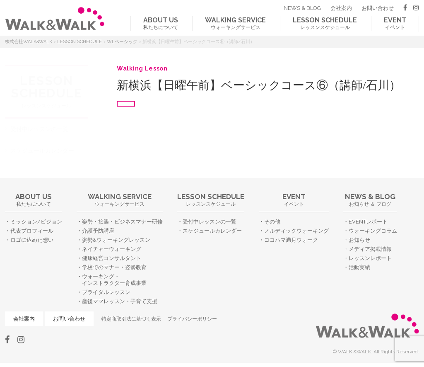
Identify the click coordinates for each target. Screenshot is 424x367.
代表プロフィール (31, 231)
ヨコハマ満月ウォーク (291, 240)
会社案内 (341, 8)
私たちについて (160, 23)
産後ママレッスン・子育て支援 (119, 301)
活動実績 (359, 267)
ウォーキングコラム (373, 231)
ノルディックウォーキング (296, 231)
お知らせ (359, 240)
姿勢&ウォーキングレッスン (116, 240)
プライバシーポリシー (192, 319)
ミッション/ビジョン (36, 222)
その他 (272, 222)
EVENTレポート (368, 222)
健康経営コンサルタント (111, 258)
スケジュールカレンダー (42, 150)
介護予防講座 (98, 231)
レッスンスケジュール (325, 23)
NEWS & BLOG (302, 8)
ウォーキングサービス (235, 23)
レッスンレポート (370, 258)
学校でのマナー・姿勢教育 (114, 267)
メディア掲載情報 (370, 249)
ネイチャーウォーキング (111, 249)
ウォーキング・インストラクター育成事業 (114, 280)
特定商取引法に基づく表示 (131, 319)
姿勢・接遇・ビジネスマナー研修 (122, 222)
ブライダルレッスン (106, 292)
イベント (395, 23)
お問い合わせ (377, 8)
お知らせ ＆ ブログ (370, 199)
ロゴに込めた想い (31, 240)
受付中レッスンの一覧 (39, 129)
